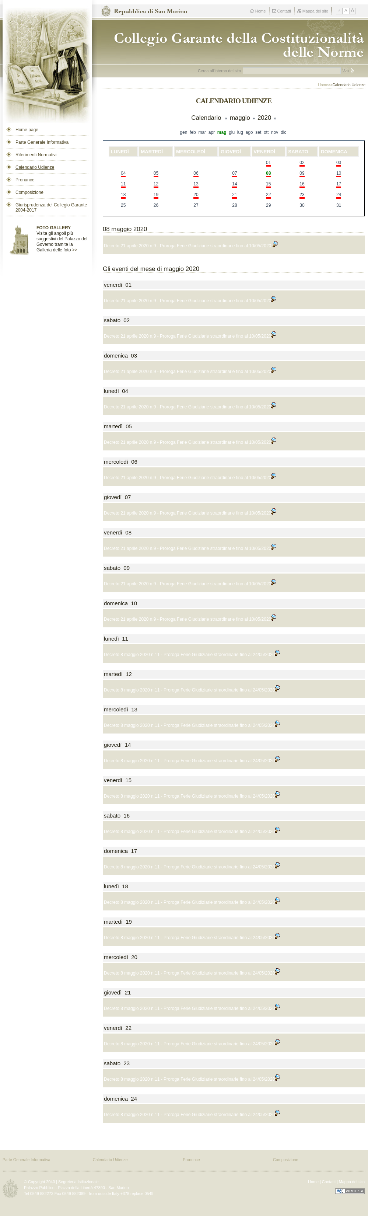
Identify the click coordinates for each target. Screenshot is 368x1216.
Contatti (281, 11)
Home (258, 11)
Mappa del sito (312, 11)
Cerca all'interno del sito (219, 71)
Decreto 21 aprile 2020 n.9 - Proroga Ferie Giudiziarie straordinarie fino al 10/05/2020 (191, 245)
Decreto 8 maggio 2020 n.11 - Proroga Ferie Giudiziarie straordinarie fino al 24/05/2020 (192, 654)
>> (74, 249)
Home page (26, 129)
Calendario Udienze (34, 167)
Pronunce (24, 179)
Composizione (29, 192)
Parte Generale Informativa (42, 142)
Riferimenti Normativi (35, 154)
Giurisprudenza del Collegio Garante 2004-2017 (51, 207)
